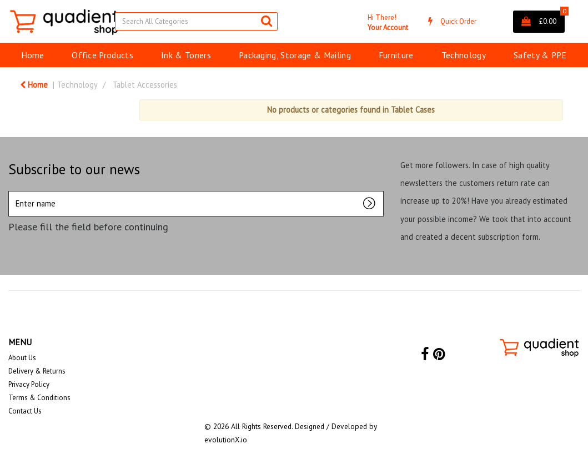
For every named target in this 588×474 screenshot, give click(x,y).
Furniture (396, 54)
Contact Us (25, 411)
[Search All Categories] (196, 21)
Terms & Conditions (39, 397)
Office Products (102, 54)
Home (32, 54)
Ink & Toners (186, 54)
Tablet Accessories (145, 84)
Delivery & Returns (37, 371)
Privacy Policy (28, 384)
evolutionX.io (225, 440)
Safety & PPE (540, 54)
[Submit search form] (266, 21)
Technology (463, 54)
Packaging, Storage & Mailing (295, 54)
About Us (22, 357)
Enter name (11, 190)
